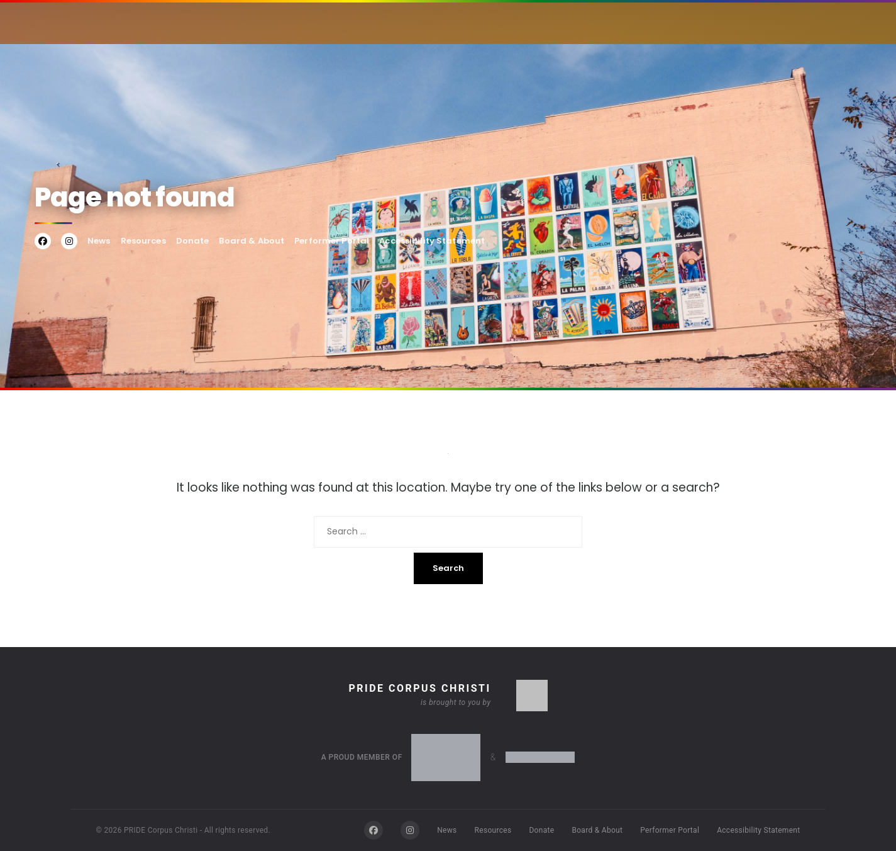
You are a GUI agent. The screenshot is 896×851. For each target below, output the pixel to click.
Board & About (251, 241)
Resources (143, 241)
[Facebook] (373, 830)
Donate (192, 241)
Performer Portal (331, 241)
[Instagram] (410, 830)
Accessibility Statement (432, 241)
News (99, 241)
